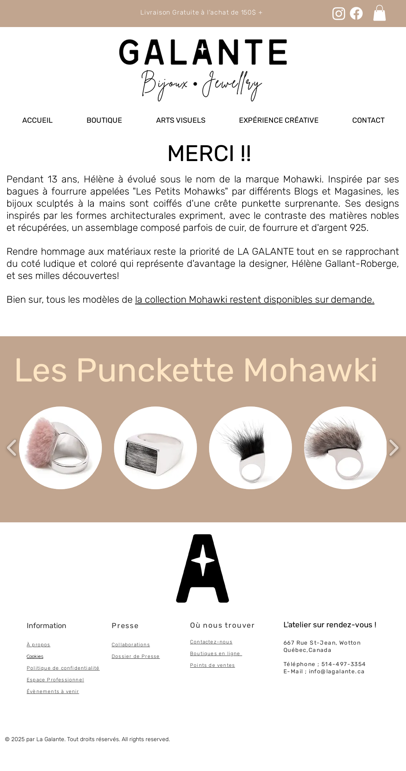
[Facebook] (356, 13)
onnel (76, 680)
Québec (295, 650)
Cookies (35, 656)
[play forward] (394, 448)
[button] (60, 447)
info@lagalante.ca (337, 671)
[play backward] (12, 448)
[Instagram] (338, 13)
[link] (379, 13)
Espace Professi (48, 680)
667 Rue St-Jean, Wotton (322, 642)
